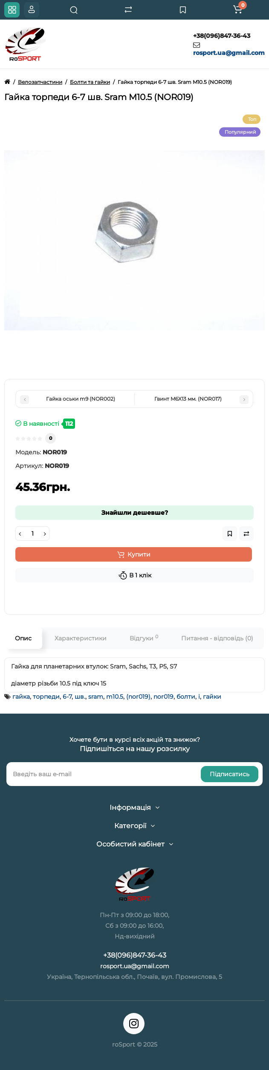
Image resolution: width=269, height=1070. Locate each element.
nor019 (163, 696)
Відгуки (144, 638)
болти (185, 696)
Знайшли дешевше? (134, 512)
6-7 (67, 696)
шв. (80, 696)
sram (95, 696)
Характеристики (81, 638)
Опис (23, 638)
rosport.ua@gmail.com (229, 53)
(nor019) (138, 696)
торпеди (46, 696)
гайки (212, 696)
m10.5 (114, 696)
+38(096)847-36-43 (221, 36)
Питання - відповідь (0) (217, 638)
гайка (21, 696)
